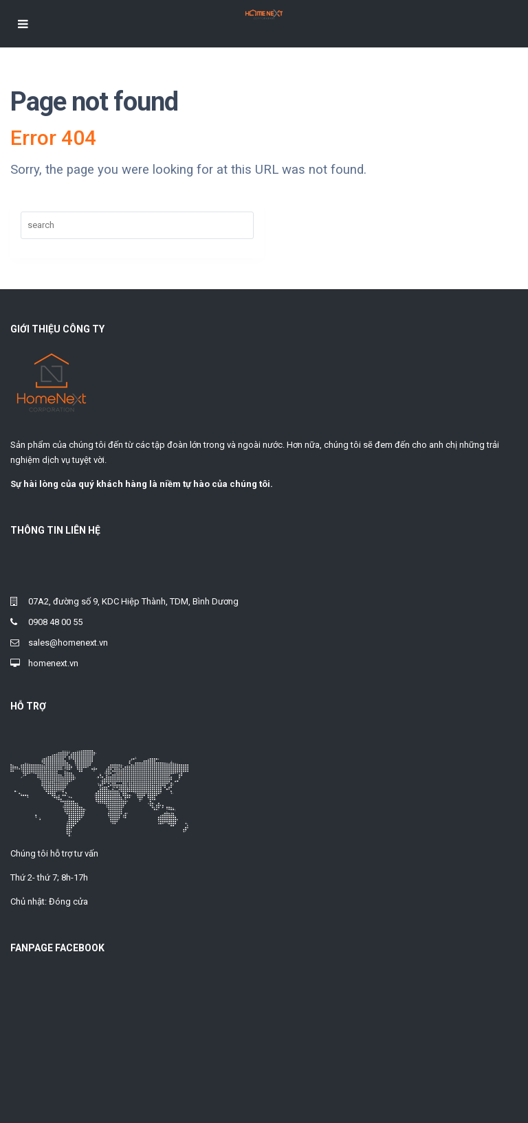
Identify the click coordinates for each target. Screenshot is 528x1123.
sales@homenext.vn (68, 642)
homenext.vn (53, 663)
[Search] (137, 225)
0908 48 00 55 (55, 622)
